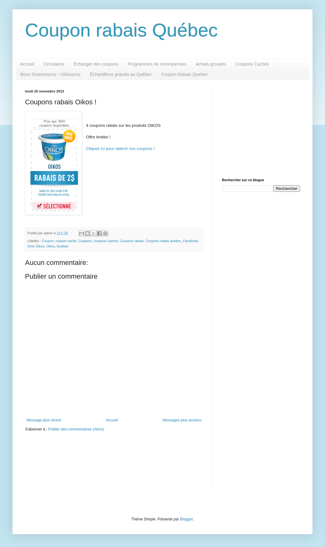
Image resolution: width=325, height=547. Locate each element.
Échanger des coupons (95, 64)
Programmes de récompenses (157, 64)
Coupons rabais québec (163, 241)
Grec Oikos (36, 246)
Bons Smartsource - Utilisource (50, 74)
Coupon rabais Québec (121, 30)
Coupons (85, 241)
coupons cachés (106, 241)
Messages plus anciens (182, 420)
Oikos (50, 246)
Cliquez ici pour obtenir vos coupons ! (120, 148)
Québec (63, 246)
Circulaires (53, 64)
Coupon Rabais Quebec (184, 74)
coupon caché (65, 241)
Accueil (27, 64)
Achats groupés (211, 64)
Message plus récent (44, 420)
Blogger (186, 519)
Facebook (190, 241)
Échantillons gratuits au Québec (121, 74)
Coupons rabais (132, 241)
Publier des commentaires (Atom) (76, 429)
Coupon (48, 241)
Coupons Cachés (252, 64)
